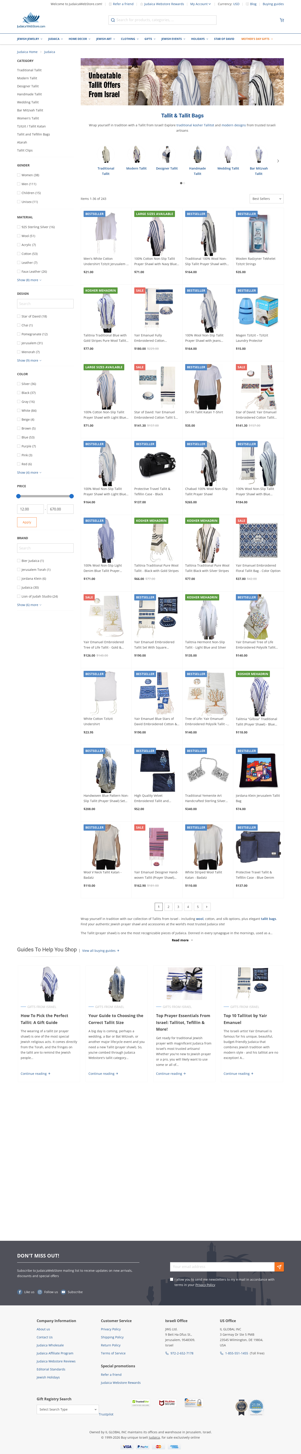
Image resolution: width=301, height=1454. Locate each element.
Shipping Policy (112, 1337)
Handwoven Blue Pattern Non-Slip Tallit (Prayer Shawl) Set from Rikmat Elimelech (106, 799)
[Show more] (30, 280)
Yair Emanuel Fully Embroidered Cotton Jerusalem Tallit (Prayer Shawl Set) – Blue (156, 339)
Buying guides (273, 4)
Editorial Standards (51, 1369)
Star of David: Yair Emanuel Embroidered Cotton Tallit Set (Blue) (156, 415)
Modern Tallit (27, 79)
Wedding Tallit (28, 103)
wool (199, 919)
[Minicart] (282, 20)
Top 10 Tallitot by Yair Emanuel (245, 1019)
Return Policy (110, 1345)
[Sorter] (267, 199)
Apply (27, 523)
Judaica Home (27, 52)
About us (43, 1329)
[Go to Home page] (31, 20)
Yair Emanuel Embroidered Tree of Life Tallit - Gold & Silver (104, 646)
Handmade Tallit (29, 95)
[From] (30, 509)
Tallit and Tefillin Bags (33, 135)
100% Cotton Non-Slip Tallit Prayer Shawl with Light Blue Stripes (105, 415)
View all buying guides (101, 951)
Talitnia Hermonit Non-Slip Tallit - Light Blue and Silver (205, 645)
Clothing (128, 39)
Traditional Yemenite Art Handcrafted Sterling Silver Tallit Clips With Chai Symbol (206, 799)
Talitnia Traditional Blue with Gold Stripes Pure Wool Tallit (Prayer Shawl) (105, 339)
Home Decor (78, 39)
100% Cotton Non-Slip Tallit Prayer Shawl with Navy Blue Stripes (155, 262)
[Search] (45, 304)
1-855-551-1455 (236, 1353)
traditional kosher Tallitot (195, 126)
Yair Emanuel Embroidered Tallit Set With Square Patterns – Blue (154, 646)
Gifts (148, 39)
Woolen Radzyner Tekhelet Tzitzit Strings (255, 262)
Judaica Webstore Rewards (162, 4)
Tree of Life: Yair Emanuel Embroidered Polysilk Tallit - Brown (206, 722)
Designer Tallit (28, 87)
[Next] (280, 161)
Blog (253, 4)
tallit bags (268, 919)
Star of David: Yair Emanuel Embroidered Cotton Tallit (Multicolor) (256, 415)
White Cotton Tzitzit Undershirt (98, 722)
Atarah (22, 143)
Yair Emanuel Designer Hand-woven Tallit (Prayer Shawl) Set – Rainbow (156, 875)
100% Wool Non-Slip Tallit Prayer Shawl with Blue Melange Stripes (255, 492)
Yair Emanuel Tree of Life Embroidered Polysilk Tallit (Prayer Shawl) (255, 646)
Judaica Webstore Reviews (56, 1361)
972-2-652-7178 (182, 1353)
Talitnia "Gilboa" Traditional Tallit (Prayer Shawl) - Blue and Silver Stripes (256, 722)
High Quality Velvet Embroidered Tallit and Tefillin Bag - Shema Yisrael (154, 799)
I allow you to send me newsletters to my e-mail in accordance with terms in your (225, 1282)
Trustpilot (106, 1414)
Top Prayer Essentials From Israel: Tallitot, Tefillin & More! (183, 1022)
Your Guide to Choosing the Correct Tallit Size (115, 1019)
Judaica (53, 39)
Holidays (198, 39)
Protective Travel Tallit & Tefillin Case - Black (152, 492)
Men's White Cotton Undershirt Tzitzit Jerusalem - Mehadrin (105, 262)
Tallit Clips (25, 151)
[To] (60, 509)
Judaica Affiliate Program (55, 1353)
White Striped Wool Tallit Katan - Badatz (203, 875)
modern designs (234, 126)
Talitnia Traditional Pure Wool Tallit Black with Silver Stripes (207, 568)
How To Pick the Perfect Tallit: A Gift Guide (44, 1019)
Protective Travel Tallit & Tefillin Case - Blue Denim (255, 875)
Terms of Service (113, 1353)
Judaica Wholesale (50, 1345)
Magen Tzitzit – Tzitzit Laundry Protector (252, 338)
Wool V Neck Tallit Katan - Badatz (103, 875)
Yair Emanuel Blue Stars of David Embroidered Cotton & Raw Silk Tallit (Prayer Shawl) (155, 722)
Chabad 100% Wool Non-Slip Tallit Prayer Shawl (206, 492)
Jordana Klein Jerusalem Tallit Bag (258, 798)
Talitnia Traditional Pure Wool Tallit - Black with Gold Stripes (156, 568)
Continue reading (35, 1074)
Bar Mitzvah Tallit (30, 111)
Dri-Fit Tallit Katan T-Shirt (204, 412)
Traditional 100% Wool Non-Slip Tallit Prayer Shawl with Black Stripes (206, 262)
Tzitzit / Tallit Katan (31, 127)
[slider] (18, 497)
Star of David (224, 39)
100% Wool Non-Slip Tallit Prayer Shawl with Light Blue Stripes (105, 492)
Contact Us (45, 1337)
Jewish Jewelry (28, 39)
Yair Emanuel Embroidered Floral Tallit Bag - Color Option (258, 568)
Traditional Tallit (29, 71)
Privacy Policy (205, 1285)
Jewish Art (104, 39)
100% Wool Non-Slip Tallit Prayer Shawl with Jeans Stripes (204, 339)
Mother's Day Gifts (255, 39)
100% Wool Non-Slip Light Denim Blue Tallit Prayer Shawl (103, 569)
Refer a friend (121, 4)
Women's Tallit (28, 119)
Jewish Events (171, 39)
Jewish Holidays (48, 1377)
